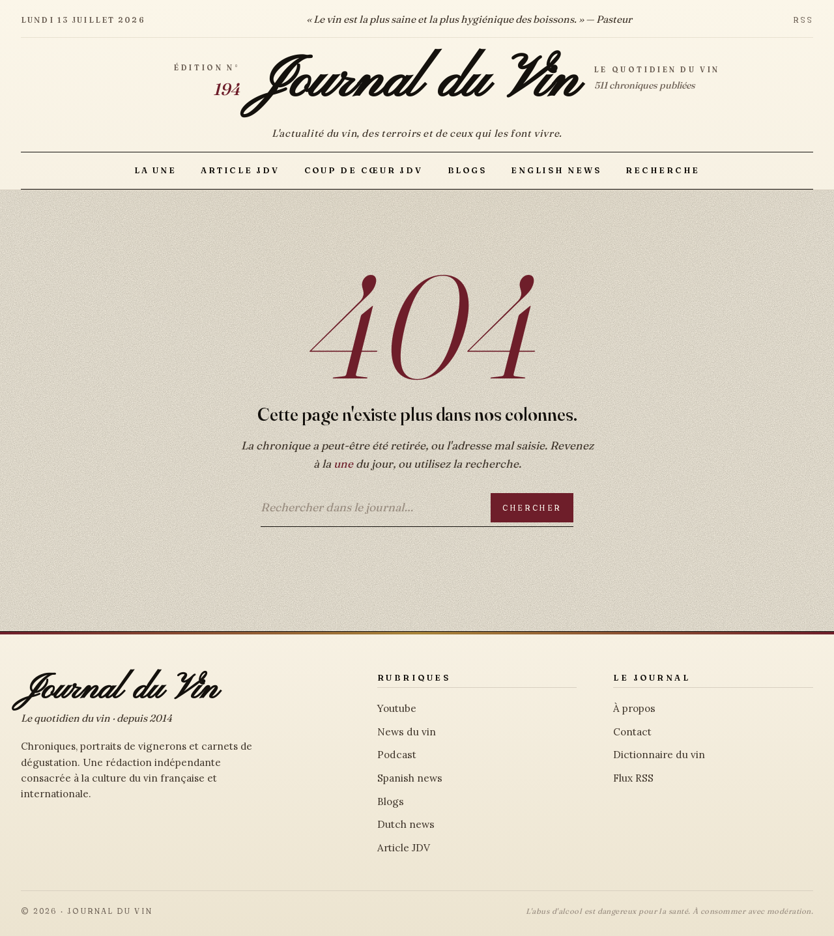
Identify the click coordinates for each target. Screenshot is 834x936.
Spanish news (409, 778)
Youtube (396, 708)
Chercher (532, 508)
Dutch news (406, 824)
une (343, 463)
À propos (634, 708)
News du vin (406, 732)
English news (556, 170)
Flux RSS (633, 778)
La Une (155, 170)
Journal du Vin (417, 82)
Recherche (663, 170)
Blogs (467, 170)
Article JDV (240, 170)
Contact (632, 732)
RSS (803, 20)
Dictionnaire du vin (659, 754)
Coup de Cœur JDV (363, 170)
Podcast (396, 754)
